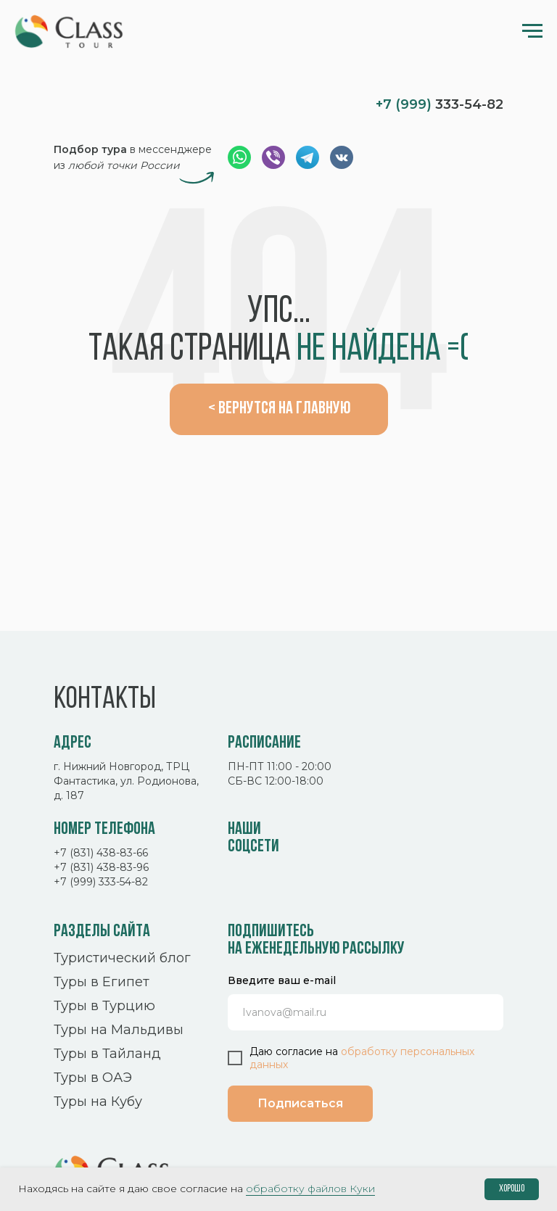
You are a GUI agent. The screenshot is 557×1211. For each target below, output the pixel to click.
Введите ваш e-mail (282, 980)
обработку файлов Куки (310, 1188)
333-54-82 (439, 104)
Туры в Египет (101, 982)
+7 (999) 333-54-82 (101, 881)
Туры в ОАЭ (93, 1078)
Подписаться (300, 1103)
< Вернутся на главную (279, 409)
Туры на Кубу (98, 1101)
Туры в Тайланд (107, 1054)
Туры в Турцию (104, 1006)
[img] (112, 103)
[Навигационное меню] (532, 31)
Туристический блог (122, 958)
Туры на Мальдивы (118, 1030)
